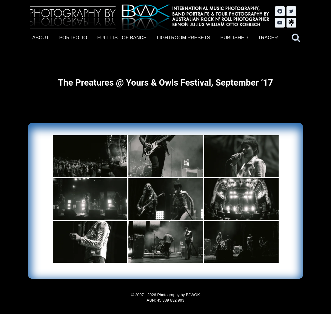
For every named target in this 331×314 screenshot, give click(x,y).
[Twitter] (291, 11)
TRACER (268, 37)
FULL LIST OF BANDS (122, 37)
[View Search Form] (296, 38)
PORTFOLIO (73, 37)
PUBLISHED (234, 37)
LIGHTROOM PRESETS (183, 37)
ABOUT (40, 37)
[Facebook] (280, 11)
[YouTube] (280, 23)
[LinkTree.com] (291, 23)
